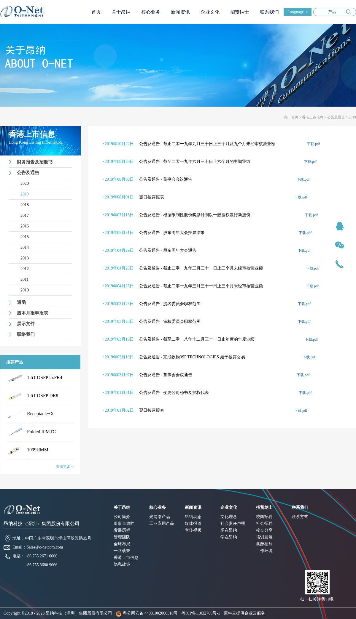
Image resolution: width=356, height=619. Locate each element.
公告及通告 (336, 117)
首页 (96, 12)
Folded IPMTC (41, 431)
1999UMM (37, 449)
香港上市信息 (312, 117)
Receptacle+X (40, 413)
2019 (352, 117)
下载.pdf (313, 144)
